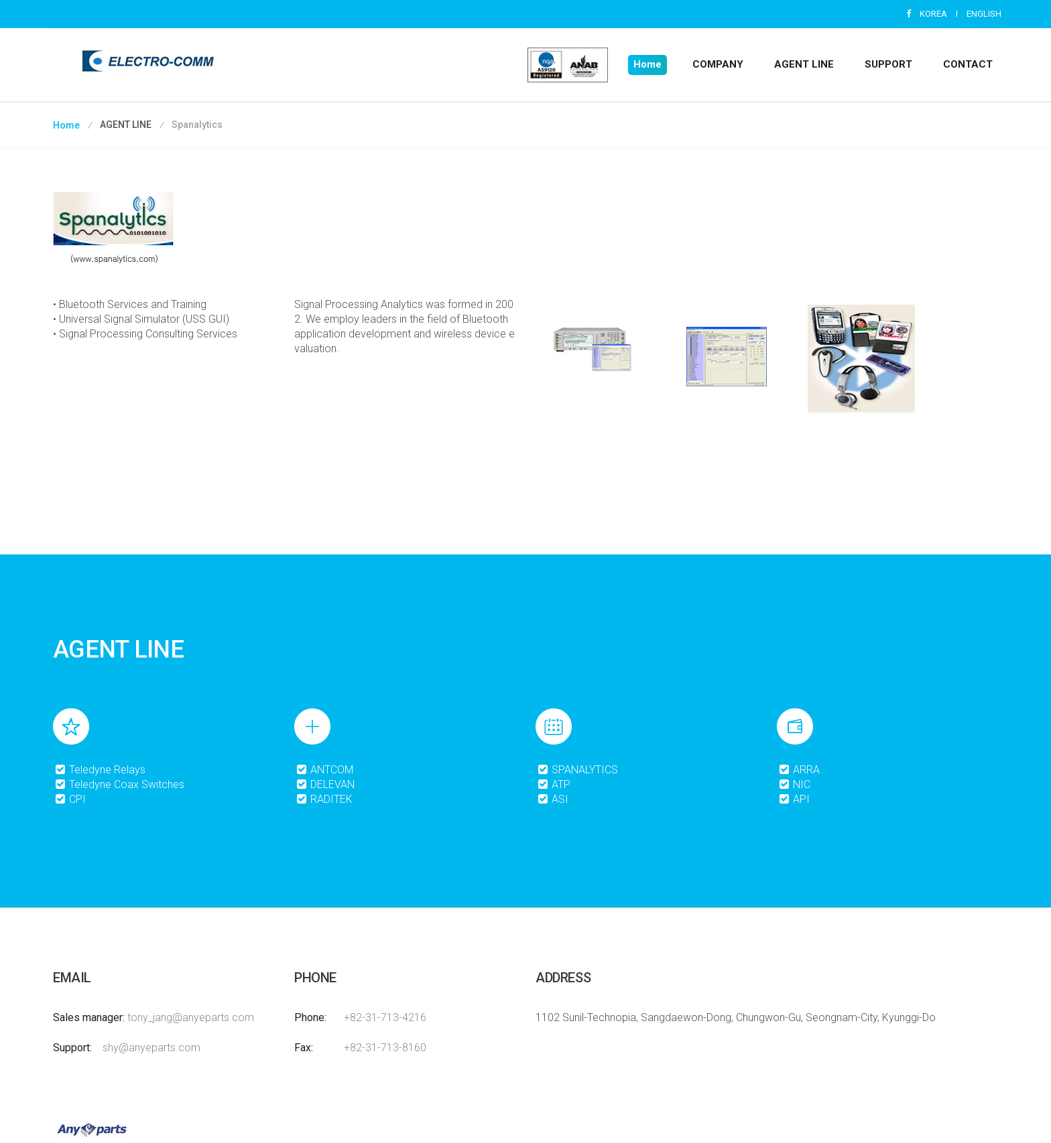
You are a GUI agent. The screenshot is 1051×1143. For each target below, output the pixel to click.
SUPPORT (888, 64)
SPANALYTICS (577, 769)
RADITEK (324, 799)
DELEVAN (325, 784)
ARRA (799, 769)
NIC (794, 784)
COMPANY (717, 64)
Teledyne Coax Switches (119, 784)
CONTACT (968, 64)
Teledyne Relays (99, 769)
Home (647, 64)
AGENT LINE (804, 64)
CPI (70, 799)
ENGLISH (984, 14)
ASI (552, 799)
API (794, 799)
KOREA (933, 14)
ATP (553, 784)
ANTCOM (324, 769)
